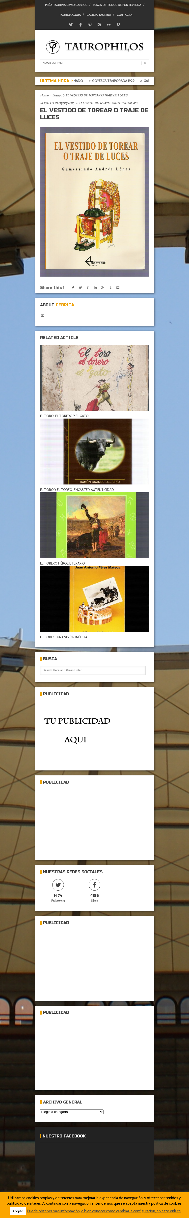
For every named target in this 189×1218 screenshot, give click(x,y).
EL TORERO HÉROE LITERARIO (62, 563)
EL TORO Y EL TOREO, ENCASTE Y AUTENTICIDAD (77, 490)
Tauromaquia (70, 15)
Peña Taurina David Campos (66, 5)
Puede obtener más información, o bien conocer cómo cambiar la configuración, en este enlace (104, 1211)
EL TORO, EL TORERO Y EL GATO (64, 416)
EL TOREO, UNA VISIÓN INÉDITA (63, 637)
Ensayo (57, 95)
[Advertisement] (77, 820)
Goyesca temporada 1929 (117, 81)
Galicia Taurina (98, 15)
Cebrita (86, 103)
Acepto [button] (18, 1211)
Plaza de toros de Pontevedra (117, 5)
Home (44, 95)
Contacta (124, 15)
